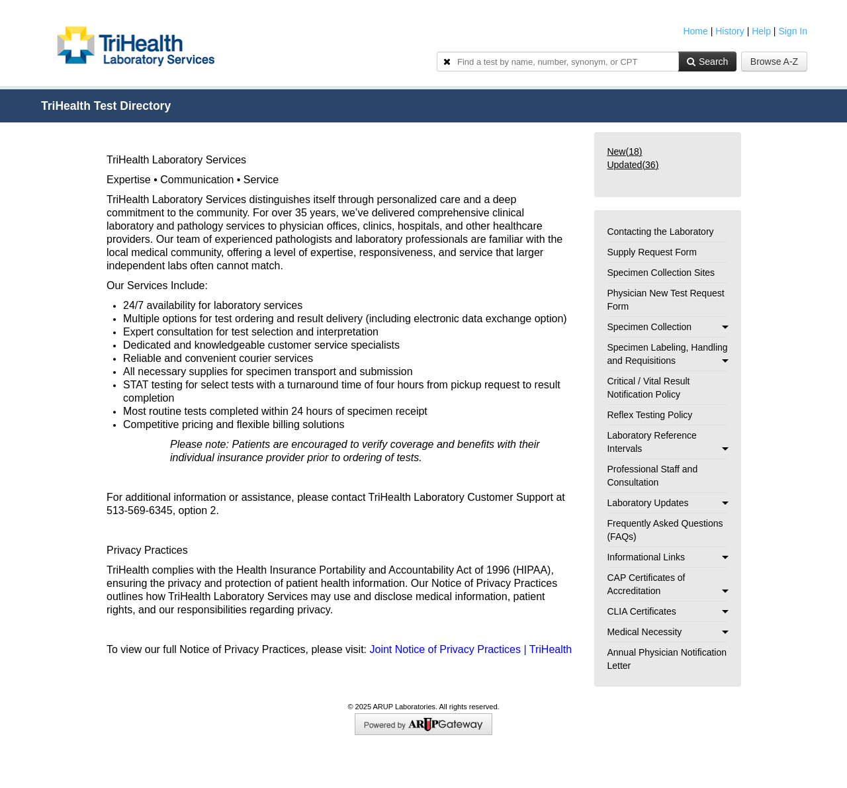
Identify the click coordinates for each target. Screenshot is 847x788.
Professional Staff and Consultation (652, 476)
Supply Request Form (651, 252)
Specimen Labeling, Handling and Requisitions (668, 354)
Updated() (632, 164)
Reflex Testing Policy (649, 415)
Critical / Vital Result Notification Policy (648, 388)
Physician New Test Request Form (665, 300)
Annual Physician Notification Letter (667, 659)
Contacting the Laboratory (660, 231)
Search (707, 61)
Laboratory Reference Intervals (668, 442)
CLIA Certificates (668, 611)
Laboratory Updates (668, 503)
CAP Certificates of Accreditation (668, 584)
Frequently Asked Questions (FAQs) (665, 530)
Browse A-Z (774, 61)
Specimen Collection (668, 327)
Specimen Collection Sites (661, 272)
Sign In (792, 31)
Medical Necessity (668, 632)
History (729, 31)
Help (761, 31)
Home (695, 31)
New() (624, 151)
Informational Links (668, 557)
